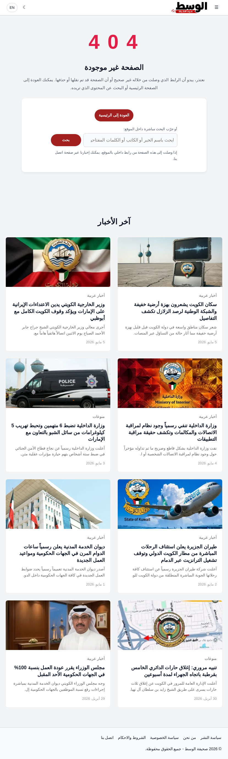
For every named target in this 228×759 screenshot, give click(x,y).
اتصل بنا (107, 737)
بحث (66, 140)
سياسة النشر (210, 737)
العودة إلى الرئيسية (114, 115)
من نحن (189, 737)
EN (12, 8)
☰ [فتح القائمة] (216, 7)
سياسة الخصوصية (164, 737)
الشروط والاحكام (132, 737)
